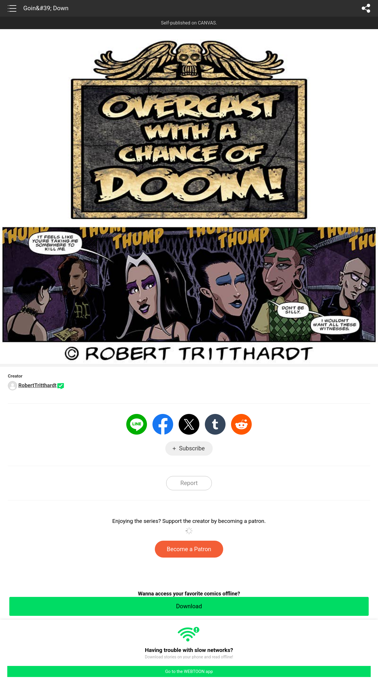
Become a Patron (189, 549)
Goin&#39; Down (45, 8)
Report (189, 482)
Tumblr (215, 424)
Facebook (162, 424)
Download (189, 606)
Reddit (241, 424)
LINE (136, 424)
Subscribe (192, 448)
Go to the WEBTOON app (189, 671)
